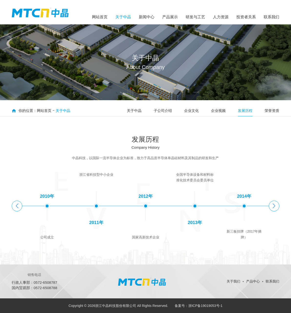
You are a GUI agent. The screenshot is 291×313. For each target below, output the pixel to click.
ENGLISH (260, 5)
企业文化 (191, 110)
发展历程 (245, 110)
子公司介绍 (163, 110)
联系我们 (272, 281)
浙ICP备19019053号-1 (205, 306)
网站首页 (44, 110)
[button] (274, 206)
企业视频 (218, 110)
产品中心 (253, 281)
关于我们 (233, 281)
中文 (245, 5)
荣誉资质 (272, 110)
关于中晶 (63, 110)
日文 (275, 5)
